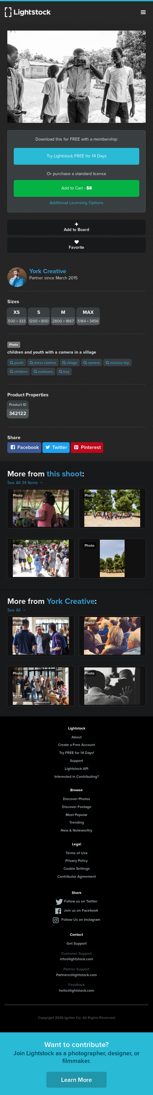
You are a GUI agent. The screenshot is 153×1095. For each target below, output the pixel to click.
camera (91, 362)
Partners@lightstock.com (76, 974)
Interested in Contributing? (76, 776)
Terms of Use (77, 852)
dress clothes (43, 362)
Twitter (56, 447)
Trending (76, 822)
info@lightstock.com (76, 958)
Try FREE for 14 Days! (76, 752)
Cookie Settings (77, 868)
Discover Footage (76, 806)
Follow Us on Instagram (80, 919)
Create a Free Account (76, 744)
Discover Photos (76, 798)
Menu (143, 12)
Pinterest (87, 447)
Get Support (77, 943)
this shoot (64, 474)
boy (64, 371)
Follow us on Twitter (80, 901)
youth (17, 362)
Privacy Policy (76, 860)
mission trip (117, 362)
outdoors (43, 371)
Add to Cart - (76, 188)
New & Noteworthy (76, 830)
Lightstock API (76, 768)
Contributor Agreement (76, 876)
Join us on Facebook (81, 910)
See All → (16, 610)
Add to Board (76, 227)
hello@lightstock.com (76, 990)
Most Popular (76, 814)
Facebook (24, 447)
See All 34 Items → (25, 483)
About (76, 737)
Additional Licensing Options (76, 203)
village (69, 362)
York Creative (47, 271)
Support (76, 760)
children (18, 371)
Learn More (76, 1079)
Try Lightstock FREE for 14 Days (77, 156)
